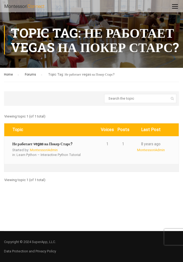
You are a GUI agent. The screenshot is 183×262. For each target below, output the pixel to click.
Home (8, 74)
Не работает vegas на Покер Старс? (42, 144)
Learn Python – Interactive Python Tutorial (49, 155)
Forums (30, 74)
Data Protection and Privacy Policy (30, 251)
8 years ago (151, 144)
